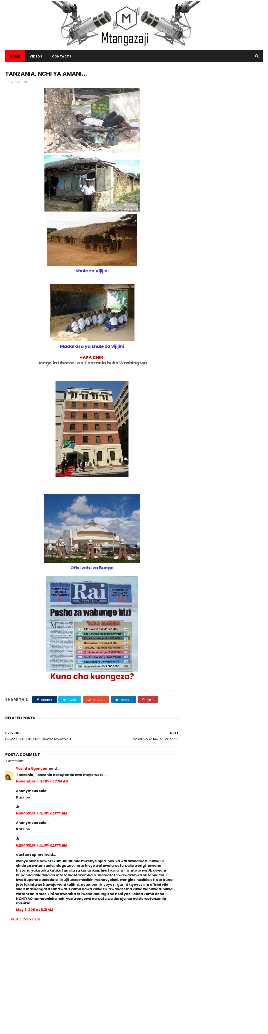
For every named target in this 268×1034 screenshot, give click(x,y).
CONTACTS (61, 56)
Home (15, 56)
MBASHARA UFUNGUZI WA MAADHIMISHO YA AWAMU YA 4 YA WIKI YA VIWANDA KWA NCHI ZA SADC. (235, 720)
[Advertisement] (224, 99)
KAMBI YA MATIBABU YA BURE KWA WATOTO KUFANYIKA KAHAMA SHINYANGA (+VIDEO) (236, 764)
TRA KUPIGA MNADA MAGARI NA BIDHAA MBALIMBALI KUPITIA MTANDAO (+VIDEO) (235, 742)
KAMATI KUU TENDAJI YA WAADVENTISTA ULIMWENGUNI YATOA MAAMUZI (143, 983)
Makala (238, 821)
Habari (192, 821)
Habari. (193, 830)
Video (208, 821)
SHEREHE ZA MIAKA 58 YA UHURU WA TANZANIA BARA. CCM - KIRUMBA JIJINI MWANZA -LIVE (234, 789)
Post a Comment (25, 919)
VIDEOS (36, 56)
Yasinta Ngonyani (32, 768)
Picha (223, 821)
